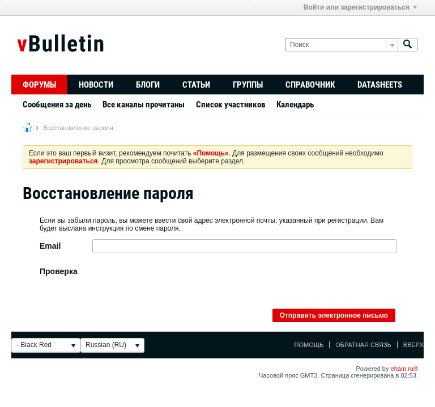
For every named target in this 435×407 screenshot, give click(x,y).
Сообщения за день (57, 104)
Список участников (230, 104)
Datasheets (379, 85)
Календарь (295, 104)
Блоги (148, 85)
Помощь (309, 344)
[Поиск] (341, 45)
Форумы (39, 85)
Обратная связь (363, 344)
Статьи (196, 85)
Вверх (413, 344)
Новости (96, 85)
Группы (248, 85)
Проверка (59, 271)
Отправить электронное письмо (334, 315)
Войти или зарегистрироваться (360, 7)
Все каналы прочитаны (144, 104)
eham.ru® (404, 368)
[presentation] (178, 287)
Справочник (310, 85)
